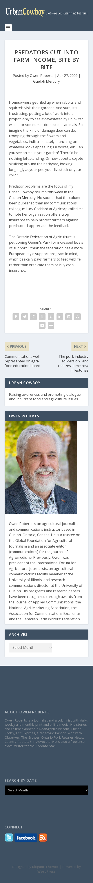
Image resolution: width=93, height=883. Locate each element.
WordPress (46, 871)
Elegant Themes (45, 866)
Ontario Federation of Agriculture (44, 236)
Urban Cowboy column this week (36, 192)
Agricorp (60, 208)
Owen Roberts (41, 75)
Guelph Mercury (46, 81)
